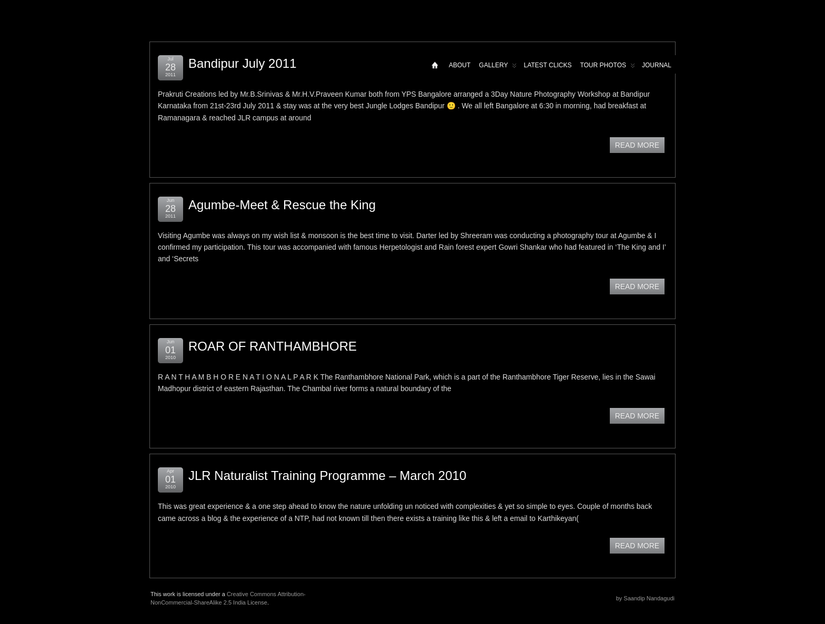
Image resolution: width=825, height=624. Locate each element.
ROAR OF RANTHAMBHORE (272, 346)
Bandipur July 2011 (242, 63)
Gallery (498, 68)
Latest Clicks (547, 65)
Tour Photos (607, 68)
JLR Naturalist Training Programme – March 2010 (327, 475)
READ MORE (637, 145)
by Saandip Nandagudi (645, 598)
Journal (656, 65)
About (459, 65)
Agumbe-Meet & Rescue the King (282, 205)
